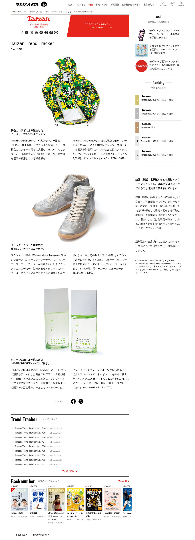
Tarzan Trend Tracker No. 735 (38, 452)
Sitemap (20, 536)
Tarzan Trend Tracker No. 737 (38, 443)
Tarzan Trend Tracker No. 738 (38, 438)
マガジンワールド (31, 4)
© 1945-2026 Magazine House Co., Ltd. (162, 536)
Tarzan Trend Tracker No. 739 (38, 434)
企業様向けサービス (131, 5)
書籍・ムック (102, 5)
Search (181, 3)
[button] (126, 504)
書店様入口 (148, 5)
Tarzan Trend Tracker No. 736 (38, 447)
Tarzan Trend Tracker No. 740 (38, 429)
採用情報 (115, 5)
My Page (163, 3)
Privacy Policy (39, 536)
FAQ (172, 3)
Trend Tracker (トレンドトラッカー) (59, 12)
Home (25, 12)
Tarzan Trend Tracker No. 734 (38, 456)
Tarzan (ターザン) (36, 12)
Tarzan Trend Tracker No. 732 (38, 466)
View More (70, 472)
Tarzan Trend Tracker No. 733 (38, 461)
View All (123, 482)
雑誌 (90, 5)
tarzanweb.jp (100, 28)
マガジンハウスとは (76, 5)
